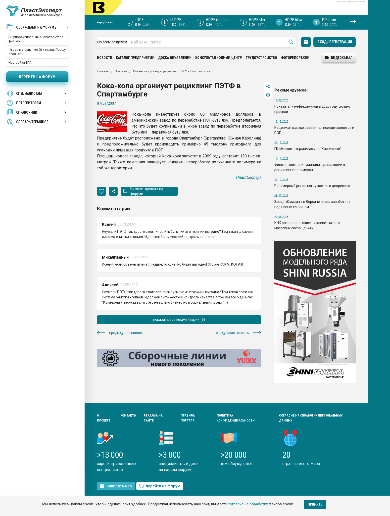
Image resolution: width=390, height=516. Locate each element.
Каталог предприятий (135, 58)
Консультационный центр (218, 58)
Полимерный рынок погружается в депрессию (312, 186)
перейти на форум (159, 486)
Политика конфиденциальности (236, 418)
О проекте (103, 418)
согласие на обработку (248, 504)
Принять (315, 504)
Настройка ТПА (20, 62)
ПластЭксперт (248, 177)
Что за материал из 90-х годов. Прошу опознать (37, 52)
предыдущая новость (120, 333)
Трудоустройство (261, 58)
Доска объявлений (175, 58)
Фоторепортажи (295, 58)
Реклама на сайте (153, 418)
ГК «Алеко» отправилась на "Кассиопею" (307, 149)
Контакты (128, 415)
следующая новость (238, 333)
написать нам (116, 486)
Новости (104, 58)
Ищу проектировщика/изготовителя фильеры (35, 39)
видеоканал (338, 58)
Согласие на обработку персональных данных (310, 418)
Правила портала (188, 418)
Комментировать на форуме (146, 191)
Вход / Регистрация (335, 42)
